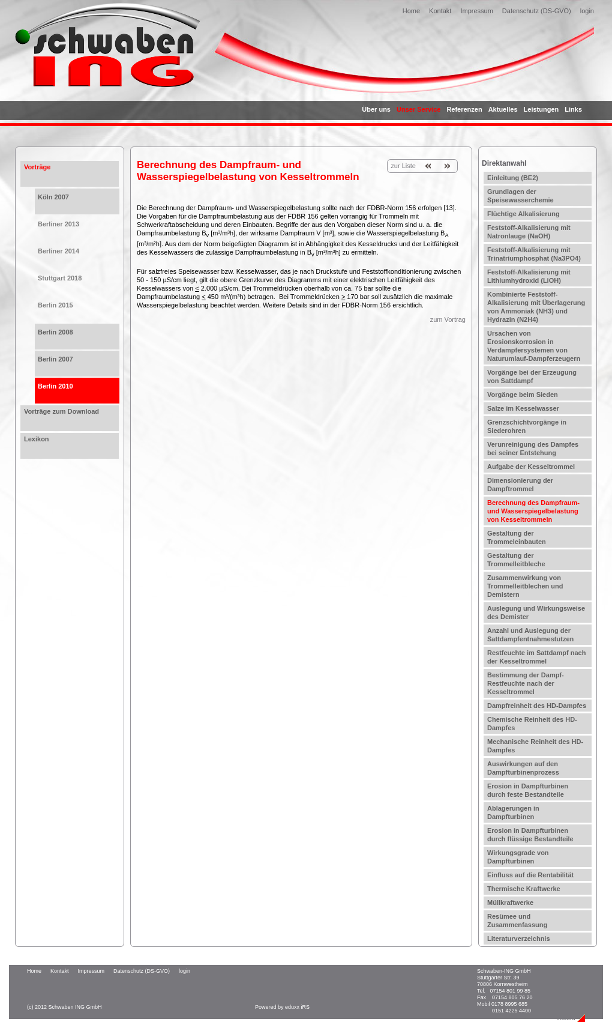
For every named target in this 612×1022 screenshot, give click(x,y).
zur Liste (403, 165)
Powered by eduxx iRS (282, 1007)
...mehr (566, 1018)
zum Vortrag (448, 319)
